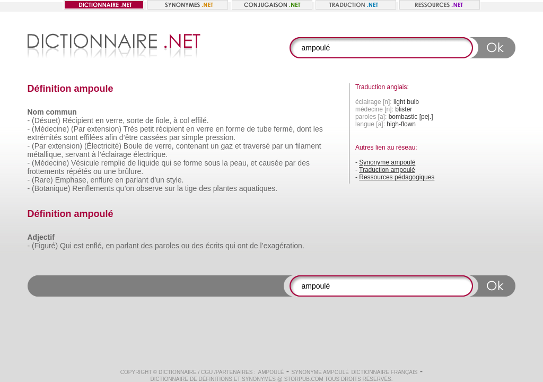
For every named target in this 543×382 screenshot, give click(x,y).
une (109, 171)
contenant (192, 146)
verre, (115, 120)
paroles (167, 245)
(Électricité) (102, 146)
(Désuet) (46, 120)
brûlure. (130, 171)
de (149, 120)
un (215, 146)
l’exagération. (282, 245)
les (318, 129)
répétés (78, 171)
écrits (214, 245)
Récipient (78, 120)
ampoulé (271, 372)
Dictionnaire (178, 372)
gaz (227, 146)
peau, (239, 163)
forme (235, 129)
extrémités (45, 137)
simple (192, 137)
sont (70, 137)
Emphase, (72, 180)
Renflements (93, 188)
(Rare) (42, 180)
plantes (225, 188)
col (184, 120)
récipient (170, 129)
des (303, 163)
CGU (207, 372)
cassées (153, 137)
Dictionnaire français (384, 372)
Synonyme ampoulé (387, 162)
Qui (66, 245)
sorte (135, 120)
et (238, 146)
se (177, 163)
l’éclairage (115, 154)
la (225, 163)
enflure (102, 180)
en (99, 120)
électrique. (151, 154)
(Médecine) (50, 129)
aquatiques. (258, 188)
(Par (78, 129)
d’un (157, 180)
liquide (148, 163)
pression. (220, 137)
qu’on (125, 188)
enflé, (94, 245)
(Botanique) (51, 188)
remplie (113, 163)
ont (243, 245)
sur (170, 188)
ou (97, 171)
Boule (133, 146)
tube (264, 129)
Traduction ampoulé (387, 169)
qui (166, 163)
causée (271, 163)
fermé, (284, 129)
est (79, 245)
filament (308, 146)
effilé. (200, 120)
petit (147, 129)
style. (175, 180)
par (174, 137)
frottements (46, 171)
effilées (91, 137)
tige (191, 188)
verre (205, 129)
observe (149, 188)
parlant (137, 180)
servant (77, 154)
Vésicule (85, 163)
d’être (128, 137)
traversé (256, 146)
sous (212, 163)
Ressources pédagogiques (396, 177)
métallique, (46, 154)
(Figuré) (45, 245)
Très (131, 129)
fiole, (164, 120)
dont (304, 129)
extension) (104, 129)
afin (111, 137)
